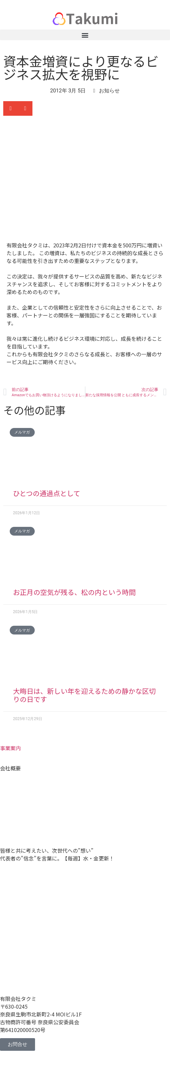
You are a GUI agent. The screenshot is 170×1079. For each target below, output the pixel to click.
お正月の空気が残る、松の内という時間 (74, 592)
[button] (85, 35)
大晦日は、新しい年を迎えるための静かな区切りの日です (84, 695)
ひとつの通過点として (46, 493)
